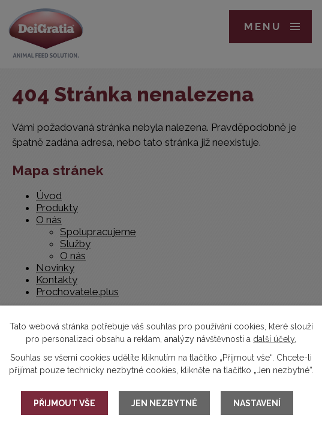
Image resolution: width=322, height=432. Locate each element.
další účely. (274, 339)
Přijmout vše (64, 403)
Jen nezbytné (164, 403)
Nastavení (257, 403)
